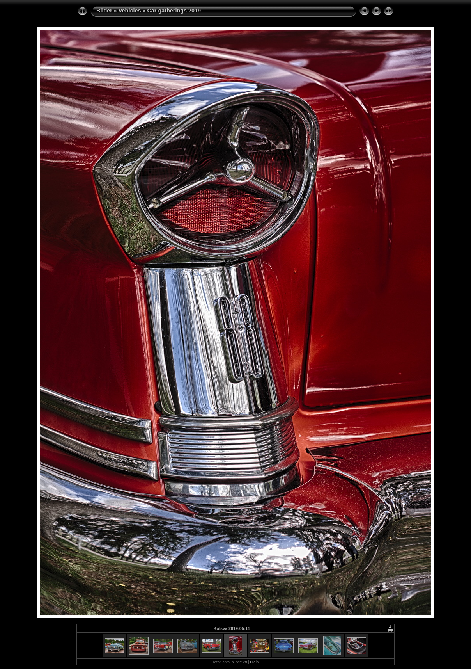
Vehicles (130, 10)
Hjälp (254, 662)
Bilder (104, 10)
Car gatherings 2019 (174, 10)
